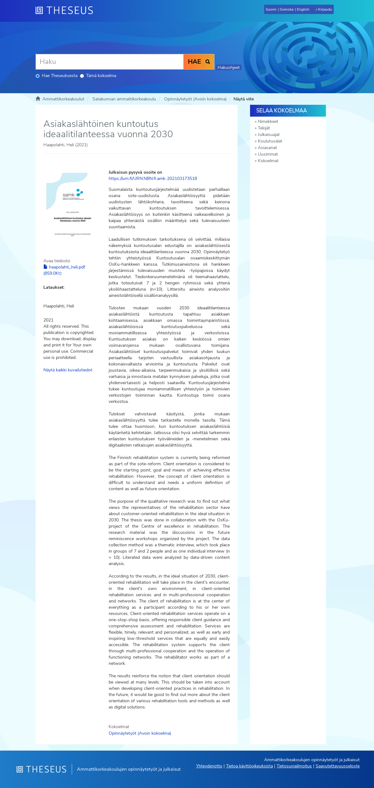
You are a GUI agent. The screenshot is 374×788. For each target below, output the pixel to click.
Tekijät (264, 128)
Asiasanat (267, 148)
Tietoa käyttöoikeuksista (249, 766)
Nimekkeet (268, 121)
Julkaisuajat (269, 135)
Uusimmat (268, 154)
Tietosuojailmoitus (294, 766)
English (303, 9)
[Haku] (110, 62)
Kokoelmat (268, 161)
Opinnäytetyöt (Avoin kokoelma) (195, 99)
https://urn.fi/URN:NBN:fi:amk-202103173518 (153, 178)
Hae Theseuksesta (56, 76)
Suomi (271, 9)
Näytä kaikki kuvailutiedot (67, 370)
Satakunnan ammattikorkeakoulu (124, 99)
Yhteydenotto (209, 766)
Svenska (286, 9)
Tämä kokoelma (98, 76)
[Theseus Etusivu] (67, 11)
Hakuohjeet (229, 67)
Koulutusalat (270, 141)
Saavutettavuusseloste (338, 766)
